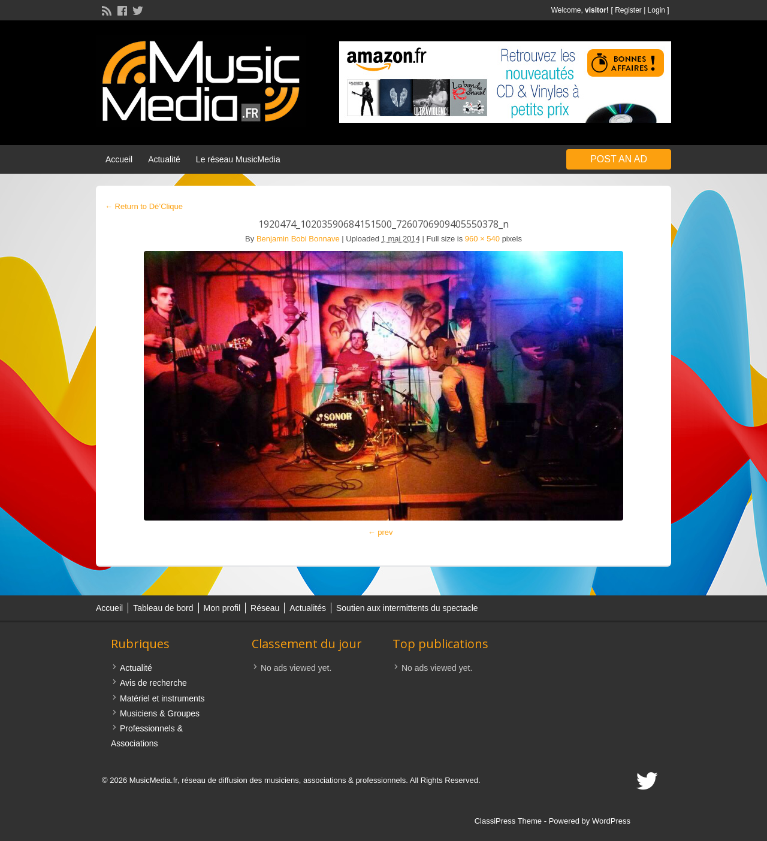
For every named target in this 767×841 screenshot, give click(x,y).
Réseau (264, 608)
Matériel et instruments (162, 698)
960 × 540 (482, 238)
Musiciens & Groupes (160, 713)
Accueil (118, 159)
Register (628, 10)
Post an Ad (618, 159)
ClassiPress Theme (508, 820)
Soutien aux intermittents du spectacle (407, 608)
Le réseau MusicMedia (238, 159)
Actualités (307, 608)
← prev (380, 532)
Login (656, 10)
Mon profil (222, 608)
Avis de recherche (153, 683)
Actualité (164, 159)
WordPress (611, 820)
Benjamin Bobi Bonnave (298, 238)
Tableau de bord (163, 608)
